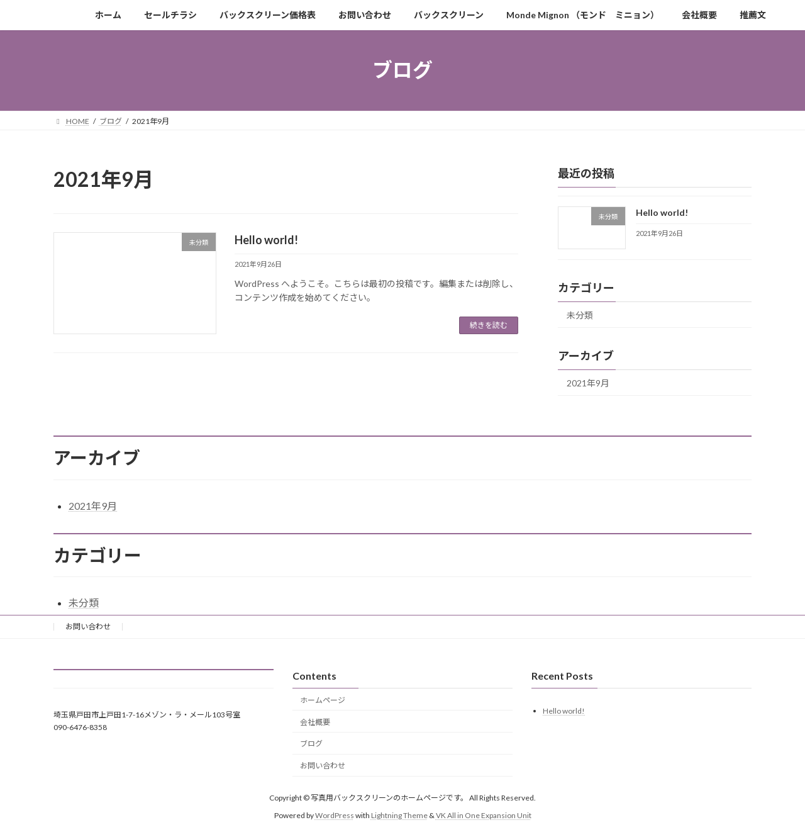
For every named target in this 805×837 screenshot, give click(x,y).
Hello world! (266, 240)
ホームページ (322, 700)
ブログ (311, 743)
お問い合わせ (88, 626)
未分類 (580, 315)
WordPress (334, 815)
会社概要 (315, 721)
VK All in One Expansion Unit (483, 815)
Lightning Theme (399, 815)
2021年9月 (588, 383)
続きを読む (489, 325)
